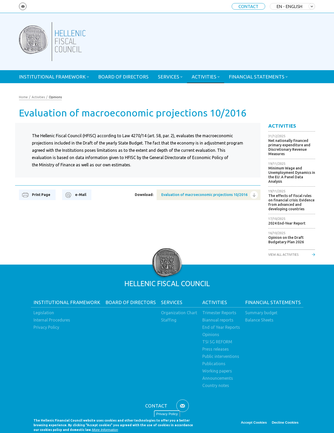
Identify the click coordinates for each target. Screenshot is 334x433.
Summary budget (261, 312)
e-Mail (80, 195)
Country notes (215, 385)
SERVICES (168, 76)
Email (22, 6)
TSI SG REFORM (217, 341)
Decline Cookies (285, 424)
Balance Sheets (259, 320)
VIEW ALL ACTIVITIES (283, 254)
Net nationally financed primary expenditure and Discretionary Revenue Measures (289, 147)
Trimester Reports (219, 312)
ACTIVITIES (204, 76)
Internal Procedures (52, 320)
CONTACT (248, 6)
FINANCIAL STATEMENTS (256, 76)
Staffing (168, 320)
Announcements (217, 378)
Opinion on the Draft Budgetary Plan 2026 (286, 239)
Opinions (55, 97)
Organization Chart (179, 312)
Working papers (217, 371)
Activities (38, 97)
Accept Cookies (254, 424)
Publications (213, 363)
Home (23, 97)
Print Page (41, 195)
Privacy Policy (167, 415)
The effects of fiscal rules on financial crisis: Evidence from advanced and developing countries (291, 202)
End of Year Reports (221, 327)
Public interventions (220, 356)
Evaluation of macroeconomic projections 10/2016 (204, 195)
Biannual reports (217, 320)
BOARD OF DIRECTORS (123, 76)
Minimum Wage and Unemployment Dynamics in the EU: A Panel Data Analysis (291, 174)
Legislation (44, 312)
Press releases (215, 349)
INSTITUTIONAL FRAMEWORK (52, 76)
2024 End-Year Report (286, 223)
